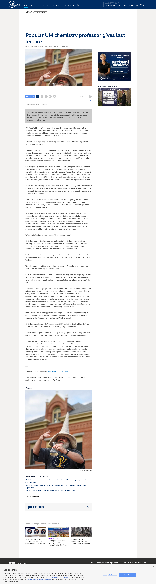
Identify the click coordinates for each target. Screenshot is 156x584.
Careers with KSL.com (138, 563)
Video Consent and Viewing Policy (39, 580)
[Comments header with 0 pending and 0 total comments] (58, 507)
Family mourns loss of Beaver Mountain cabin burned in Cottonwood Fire (81, 541)
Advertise (115, 563)
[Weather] (80, 6)
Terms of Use (53, 577)
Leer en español (86, 101)
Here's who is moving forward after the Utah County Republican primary (35, 541)
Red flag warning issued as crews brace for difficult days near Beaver (50, 490)
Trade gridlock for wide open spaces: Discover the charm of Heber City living (58, 543)
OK (153, 566)
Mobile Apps (96, 563)
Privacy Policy (63, 577)
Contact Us (125, 563)
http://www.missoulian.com (58, 371)
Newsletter (106, 563)
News (29, 12)
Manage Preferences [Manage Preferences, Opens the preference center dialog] (110, 575)
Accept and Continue (127, 575)
